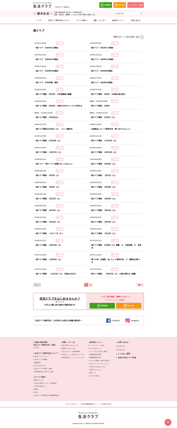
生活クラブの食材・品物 (43, 368)
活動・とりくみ (68, 342)
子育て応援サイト (40, 386)
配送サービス (39, 380)
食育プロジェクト (96, 370)
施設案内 (37, 362)
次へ (140, 285)
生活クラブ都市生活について (46, 353)
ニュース (121, 346)
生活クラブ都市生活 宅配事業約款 (47, 395)
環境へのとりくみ (69, 348)
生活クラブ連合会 (62, 7)
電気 (37, 389)
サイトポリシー (73, 404)
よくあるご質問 (124, 354)
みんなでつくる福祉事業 (71, 351)
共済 (37, 392)
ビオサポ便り (94, 376)
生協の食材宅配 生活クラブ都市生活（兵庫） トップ (45, 345)
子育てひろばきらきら (98, 367)
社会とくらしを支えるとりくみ (74, 354)
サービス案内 (40, 377)
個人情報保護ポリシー (90, 404)
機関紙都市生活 (95, 357)
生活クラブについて (42, 356)
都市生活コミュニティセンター (74, 357)
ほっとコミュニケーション (99, 364)
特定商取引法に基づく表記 (43, 372)
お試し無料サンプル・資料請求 (45, 383)
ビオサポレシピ (96, 348)
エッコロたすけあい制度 (98, 351)
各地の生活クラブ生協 (127, 358)
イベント (121, 350)
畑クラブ (93, 373)
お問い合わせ (123, 342)
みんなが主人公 (39, 365)
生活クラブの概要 (40, 359)
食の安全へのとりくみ (70, 345)
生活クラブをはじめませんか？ (60, 298)
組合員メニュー (96, 342)
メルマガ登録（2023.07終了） (100, 360)
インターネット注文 (97, 345)
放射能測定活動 (95, 354)
